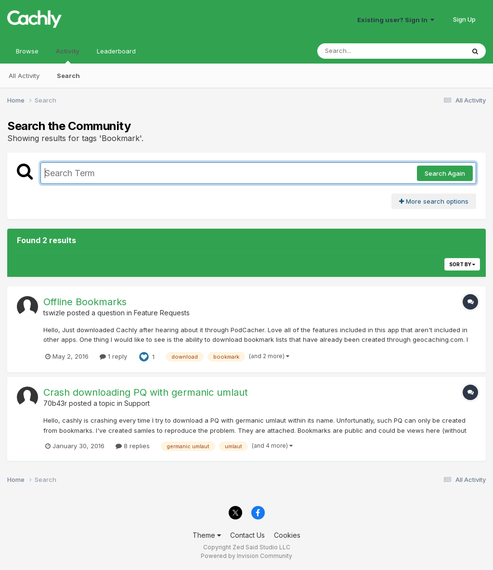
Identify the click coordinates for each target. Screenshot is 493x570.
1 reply (113, 356)
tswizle (54, 313)
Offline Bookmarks (85, 302)
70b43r (55, 403)
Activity (67, 55)
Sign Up (464, 19)
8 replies (133, 446)
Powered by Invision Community (246, 555)
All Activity (24, 75)
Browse (27, 51)
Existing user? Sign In (395, 20)
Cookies (287, 535)
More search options (433, 201)
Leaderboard (116, 51)
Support (137, 403)
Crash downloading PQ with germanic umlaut (145, 392)
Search (68, 75)
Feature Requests (162, 313)
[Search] (364, 51)
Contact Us (247, 535)
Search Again (445, 173)
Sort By (462, 264)
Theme (207, 535)
